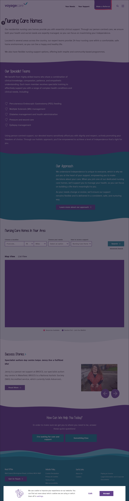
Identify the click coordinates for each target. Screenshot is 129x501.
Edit (90, 493)
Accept (106, 493)
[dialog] (64, 250)
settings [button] (40, 496)
